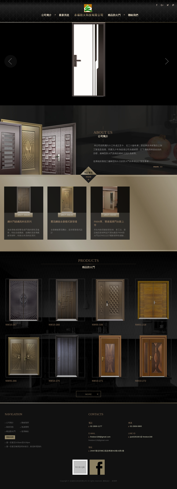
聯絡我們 (25, 423)
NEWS (88, 174)
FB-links (97, 467)
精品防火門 (10, 431)
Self (88, 10)
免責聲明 (25, 427)
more (157, 167)
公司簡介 (10, 423)
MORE (88, 394)
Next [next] (166, 61)
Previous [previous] (10, 61)
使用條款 (25, 431)
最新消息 (10, 427)
